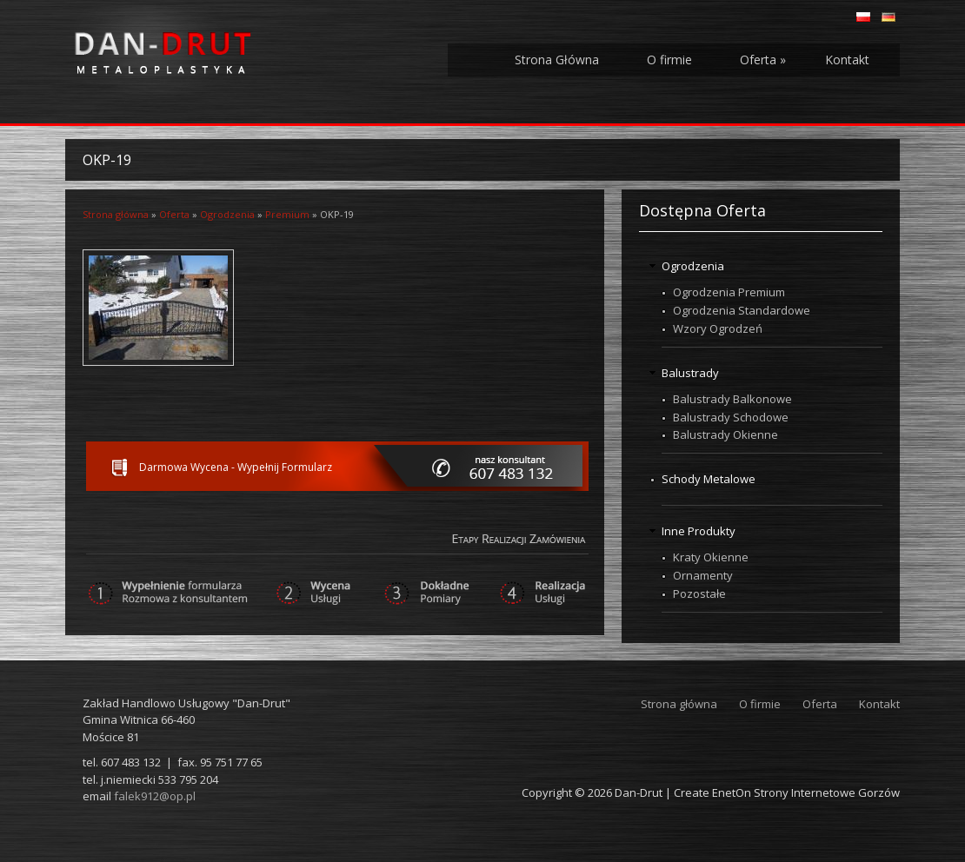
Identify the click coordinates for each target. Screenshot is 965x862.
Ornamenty (703, 575)
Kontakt (847, 59)
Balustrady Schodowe (731, 417)
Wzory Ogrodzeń (717, 328)
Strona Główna (557, 59)
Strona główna (116, 214)
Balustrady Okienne (725, 434)
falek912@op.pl (155, 796)
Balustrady (690, 373)
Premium (287, 214)
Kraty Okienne (711, 557)
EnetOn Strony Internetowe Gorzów (806, 792)
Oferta (763, 59)
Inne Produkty (698, 531)
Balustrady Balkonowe (732, 399)
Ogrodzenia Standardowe (741, 310)
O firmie (669, 59)
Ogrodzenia (227, 214)
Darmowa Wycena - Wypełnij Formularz (235, 467)
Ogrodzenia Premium (729, 292)
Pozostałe (699, 593)
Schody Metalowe (708, 479)
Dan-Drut (638, 792)
